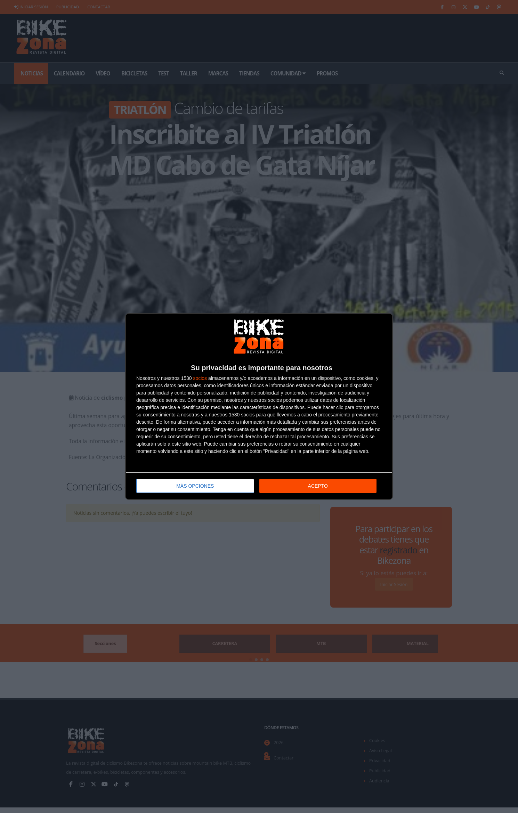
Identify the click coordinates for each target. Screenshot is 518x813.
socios (200, 378)
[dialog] (259, 406)
